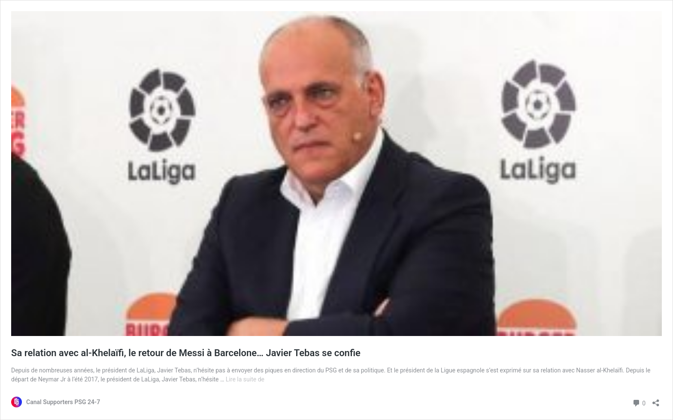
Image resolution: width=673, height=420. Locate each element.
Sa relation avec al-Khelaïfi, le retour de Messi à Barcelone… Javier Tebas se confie (186, 353)
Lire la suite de (245, 379)
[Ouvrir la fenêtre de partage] (656, 400)
